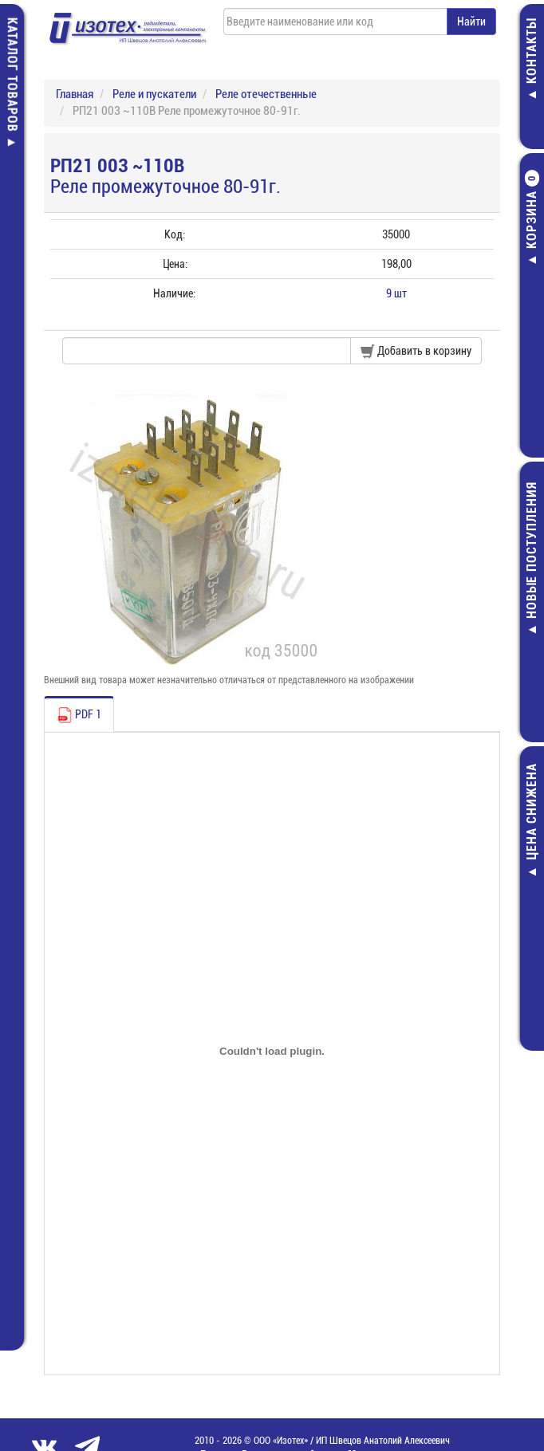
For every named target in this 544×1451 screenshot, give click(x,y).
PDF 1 (79, 715)
